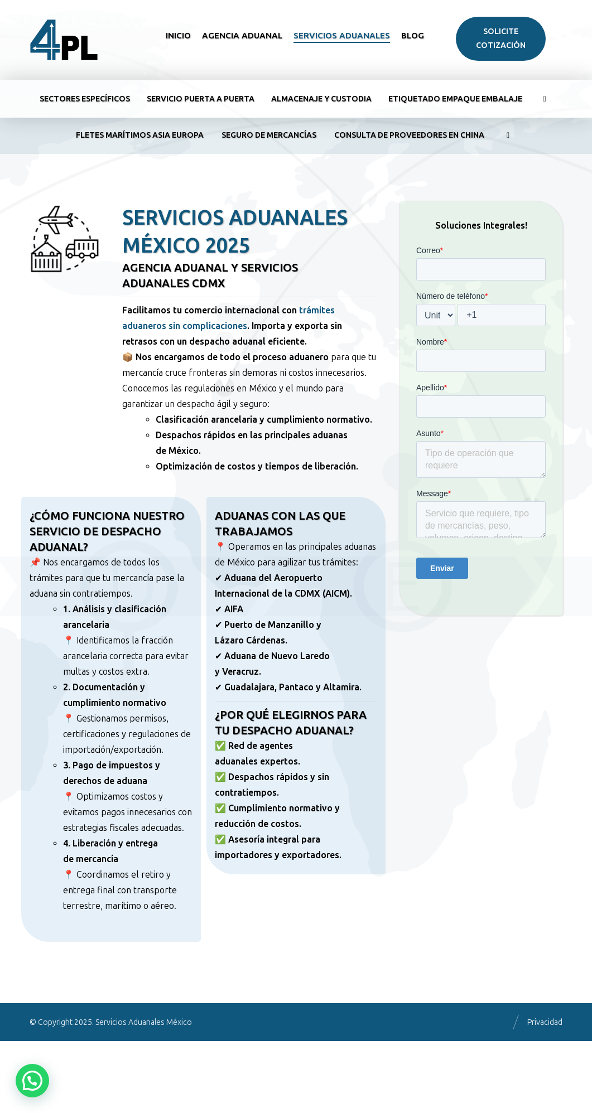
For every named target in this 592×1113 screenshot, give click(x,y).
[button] (32, 1080)
